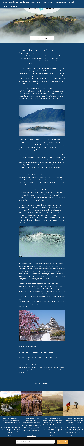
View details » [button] (10, 435)
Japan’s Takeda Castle (39, 71)
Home (4, 2)
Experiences (13, 2)
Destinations (24, 2)
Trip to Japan (42, 38)
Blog (44, 2)
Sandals (71, 2)
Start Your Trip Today (42, 383)
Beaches (5, 6)
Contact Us (14, 6)
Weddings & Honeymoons (57, 2)
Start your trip (62, 441)
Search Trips (35, 2)
